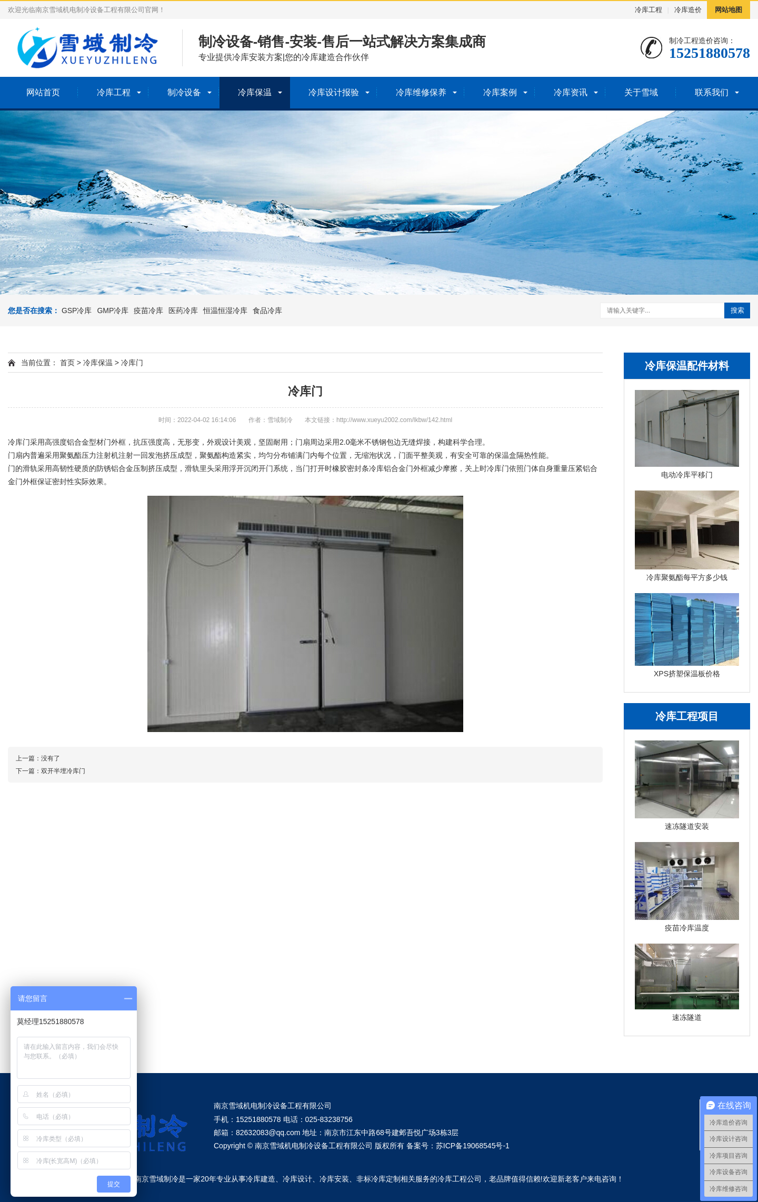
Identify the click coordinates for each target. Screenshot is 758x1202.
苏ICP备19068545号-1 (473, 1145)
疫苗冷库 (148, 310)
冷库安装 (334, 1179)
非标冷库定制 (378, 1179)
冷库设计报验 (333, 92)
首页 (67, 362)
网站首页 (43, 92)
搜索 (737, 310)
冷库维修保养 (421, 92)
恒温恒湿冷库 (225, 310)
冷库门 (132, 362)
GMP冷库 (112, 310)
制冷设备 (184, 92)
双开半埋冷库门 (63, 771)
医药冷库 (183, 310)
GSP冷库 (77, 310)
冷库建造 (260, 1179)
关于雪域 (641, 92)
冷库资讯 (570, 92)
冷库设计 (297, 1179)
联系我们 (712, 92)
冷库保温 (255, 92)
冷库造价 (688, 10)
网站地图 (728, 10)
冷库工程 (648, 10)
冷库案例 (500, 92)
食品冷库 (267, 310)
